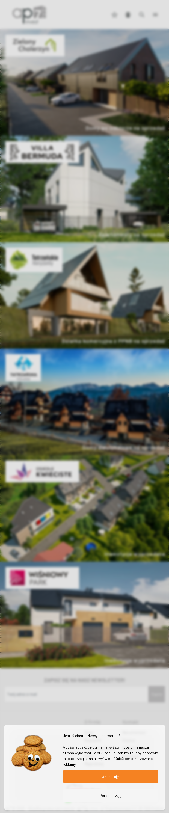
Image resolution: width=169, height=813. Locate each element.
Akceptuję (110, 776)
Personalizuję (110, 795)
